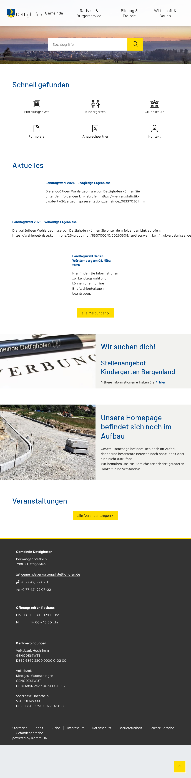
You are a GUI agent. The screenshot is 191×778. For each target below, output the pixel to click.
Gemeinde (54, 13)
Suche (55, 727)
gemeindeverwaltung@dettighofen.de (50, 574)
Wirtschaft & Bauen (165, 13)
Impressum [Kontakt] (76, 727)
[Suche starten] (135, 44)
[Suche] (87, 44)
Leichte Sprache (161, 727)
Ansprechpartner (95, 131)
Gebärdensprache (29, 732)
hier (162, 382)
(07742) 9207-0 (35, 582)
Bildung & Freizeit (129, 13)
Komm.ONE (40, 737)
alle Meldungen (94, 312)
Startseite (19, 727)
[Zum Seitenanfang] (180, 767)
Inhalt (39, 727)
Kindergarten (95, 106)
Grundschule (154, 106)
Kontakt (154, 131)
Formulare (36, 131)
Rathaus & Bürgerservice (89, 13)
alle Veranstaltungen (94, 515)
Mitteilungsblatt (36, 106)
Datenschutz (101, 727)
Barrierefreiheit (130, 727)
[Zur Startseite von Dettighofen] (24, 13)
